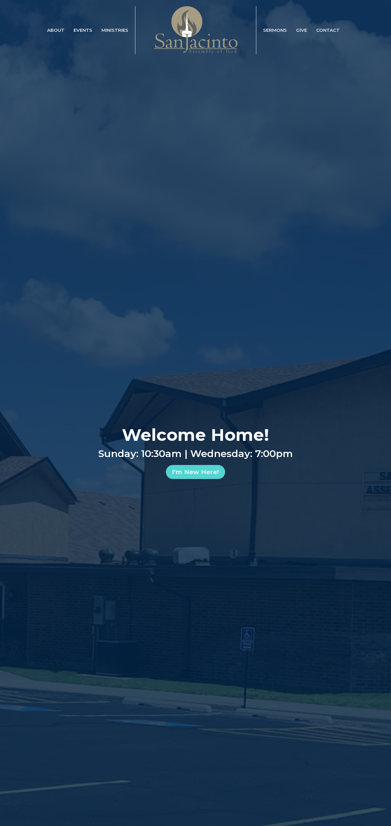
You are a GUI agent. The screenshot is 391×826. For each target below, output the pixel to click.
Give (301, 30)
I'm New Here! (195, 472)
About (55, 30)
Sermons (275, 30)
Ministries (114, 30)
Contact (328, 30)
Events (83, 30)
